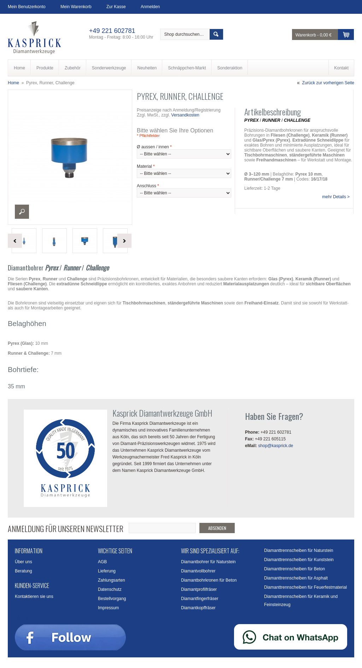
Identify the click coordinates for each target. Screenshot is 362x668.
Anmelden (150, 6)
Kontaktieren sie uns (34, 596)
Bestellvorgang (112, 598)
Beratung (23, 571)
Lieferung (107, 571)
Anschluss (148, 185)
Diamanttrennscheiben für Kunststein (299, 559)
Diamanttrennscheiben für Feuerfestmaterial (305, 587)
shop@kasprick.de (275, 445)
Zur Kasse (116, 6)
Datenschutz (110, 589)
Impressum (108, 607)
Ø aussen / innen (154, 146)
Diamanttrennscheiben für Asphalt (296, 578)
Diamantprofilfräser (199, 589)
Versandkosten (185, 115)
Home (13, 82)
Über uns (23, 561)
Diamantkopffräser (198, 607)
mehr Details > (336, 196)
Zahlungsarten (111, 580)
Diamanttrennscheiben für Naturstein (298, 550)
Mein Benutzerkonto (27, 6)
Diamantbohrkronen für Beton (209, 580)
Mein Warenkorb (76, 6)
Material (146, 166)
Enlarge (22, 212)
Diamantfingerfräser (199, 598)
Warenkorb (306, 35)
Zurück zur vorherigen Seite (328, 82)
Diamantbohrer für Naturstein (208, 561)
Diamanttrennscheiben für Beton (294, 568)
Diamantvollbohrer (198, 571)
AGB (102, 561)
